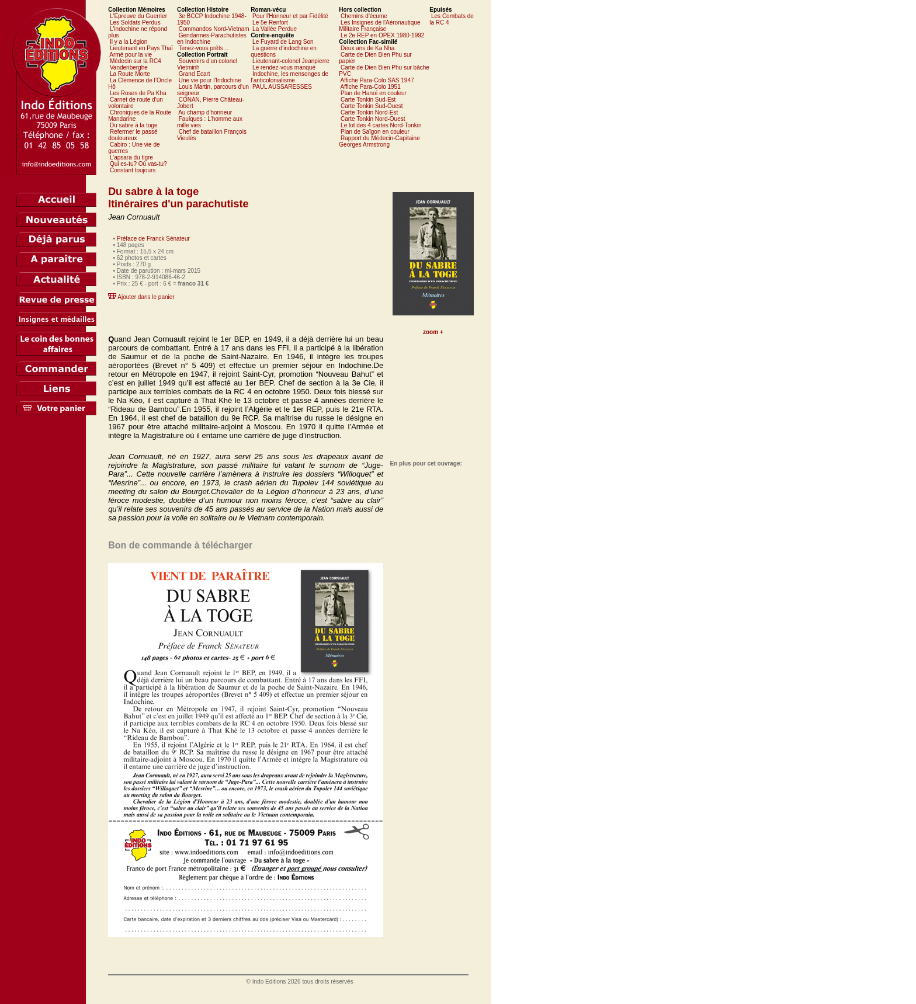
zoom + (433, 332)
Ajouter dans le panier (145, 297)
